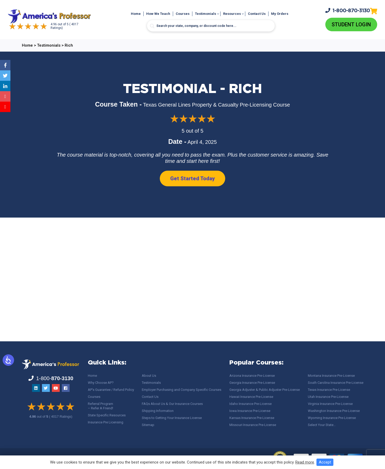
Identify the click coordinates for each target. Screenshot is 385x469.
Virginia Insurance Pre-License (330, 404)
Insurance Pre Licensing (105, 422)
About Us (149, 376)
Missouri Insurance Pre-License (252, 425)
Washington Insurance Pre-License (334, 411)
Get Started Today (192, 178)
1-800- (347, 10)
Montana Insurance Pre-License (331, 376)
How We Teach (158, 14)
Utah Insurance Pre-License (328, 397)
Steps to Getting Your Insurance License (172, 418)
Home (136, 14)
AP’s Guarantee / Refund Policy (111, 390)
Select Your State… (322, 425)
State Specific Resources (107, 415)
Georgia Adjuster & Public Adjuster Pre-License (264, 390)
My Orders (279, 14)
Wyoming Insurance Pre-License (332, 418)
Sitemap (148, 425)
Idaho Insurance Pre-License (250, 404)
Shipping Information (158, 411)
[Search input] (211, 26)
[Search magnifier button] (152, 26)
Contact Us (257, 14)
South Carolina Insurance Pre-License (335, 383)
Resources (232, 14)
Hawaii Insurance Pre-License (251, 397)
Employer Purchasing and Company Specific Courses (181, 390)
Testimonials (205, 14)
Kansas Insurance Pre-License (251, 418)
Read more (304, 462)
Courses (183, 14)
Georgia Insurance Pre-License (252, 383)
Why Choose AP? (101, 383)
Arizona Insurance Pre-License (252, 376)
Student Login (351, 24)
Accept (325, 462)
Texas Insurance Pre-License (329, 390)
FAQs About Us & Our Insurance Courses (172, 404)
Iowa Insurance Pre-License (249, 411)
